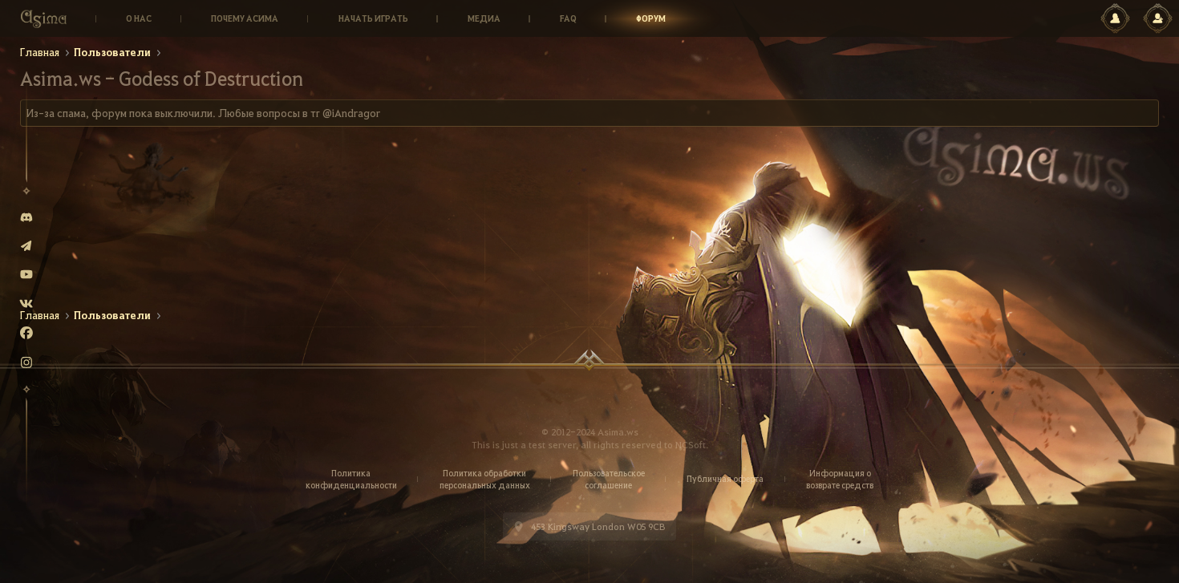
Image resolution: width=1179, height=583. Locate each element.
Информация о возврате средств (839, 479)
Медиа (484, 18)
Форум (651, 18)
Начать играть (373, 18)
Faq (568, 18)
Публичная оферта (725, 478)
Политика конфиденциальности (351, 479)
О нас (139, 18)
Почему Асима (244, 18)
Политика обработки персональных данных (485, 479)
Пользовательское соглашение (609, 479)
